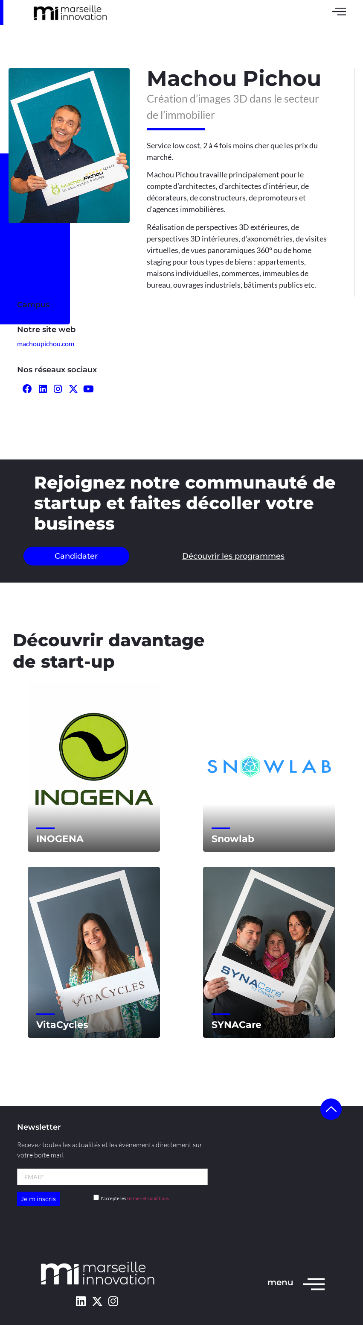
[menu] (314, 1283)
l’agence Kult (128, 1227)
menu (280, 1282)
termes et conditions (148, 1198)
